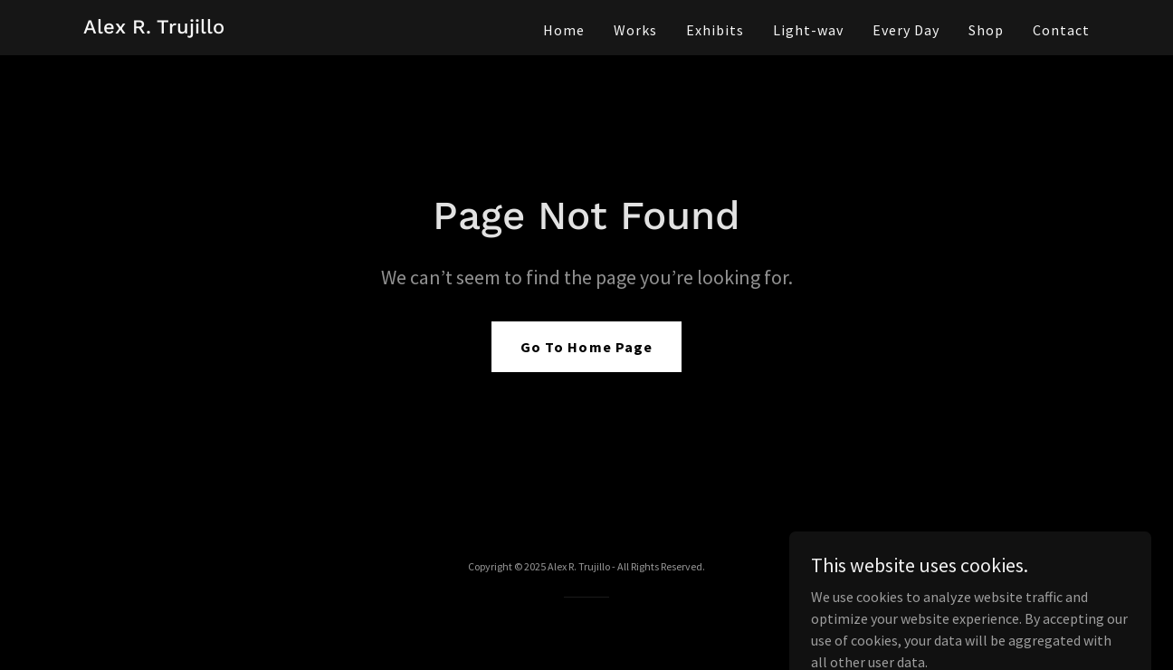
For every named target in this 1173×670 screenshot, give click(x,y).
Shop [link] (986, 30)
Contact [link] (1061, 30)
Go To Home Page (586, 347)
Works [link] (635, 30)
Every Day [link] (906, 30)
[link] (153, 28)
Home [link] (564, 30)
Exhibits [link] (715, 30)
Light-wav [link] (808, 30)
